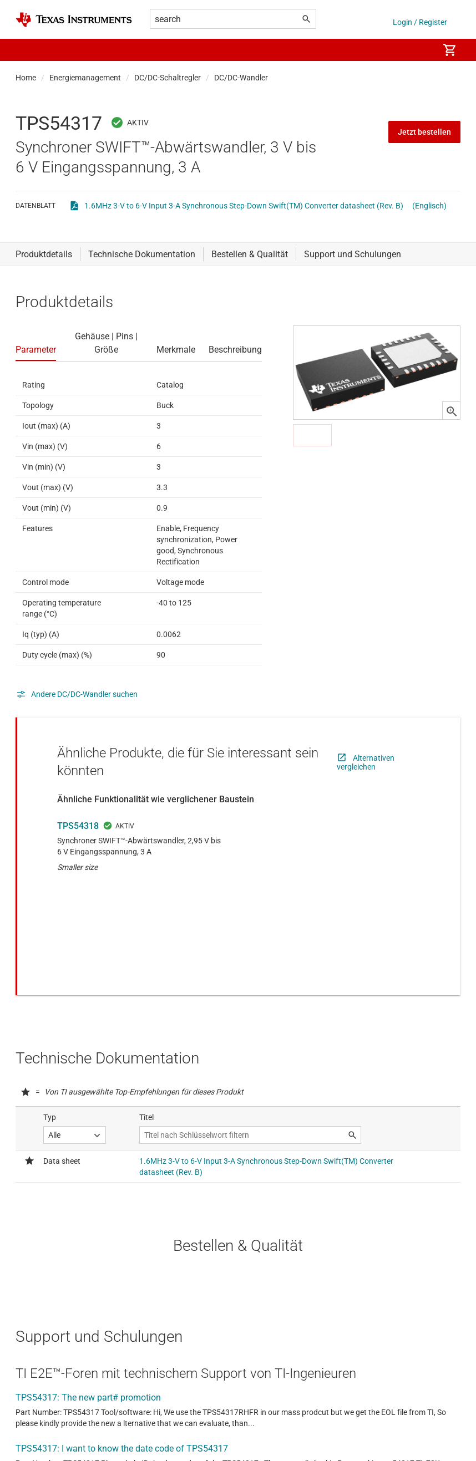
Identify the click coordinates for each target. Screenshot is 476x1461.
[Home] (74, 19)
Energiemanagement (85, 77)
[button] (26, 50)
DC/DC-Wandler (241, 77)
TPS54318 (78, 826)
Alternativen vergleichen (365, 762)
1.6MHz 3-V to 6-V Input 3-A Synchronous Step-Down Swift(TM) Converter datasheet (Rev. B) (243, 205)
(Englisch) (429, 205)
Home (26, 77)
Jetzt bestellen (424, 132)
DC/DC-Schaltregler (167, 77)
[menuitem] (418, 50)
